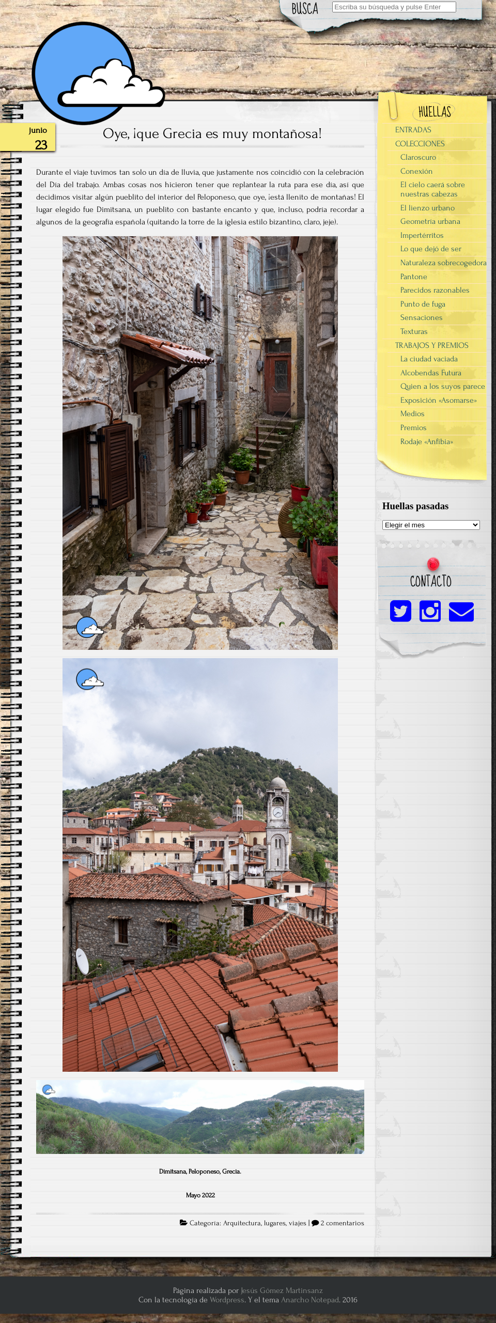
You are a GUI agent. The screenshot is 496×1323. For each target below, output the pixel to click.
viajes (297, 1223)
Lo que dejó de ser (430, 248)
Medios (412, 413)
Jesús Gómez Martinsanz (282, 1290)
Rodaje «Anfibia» (426, 441)
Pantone (413, 276)
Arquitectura (242, 1223)
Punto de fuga (422, 304)
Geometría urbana (430, 221)
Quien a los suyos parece (442, 386)
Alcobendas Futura (430, 372)
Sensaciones (421, 317)
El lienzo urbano (427, 207)
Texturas (414, 331)
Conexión (416, 171)
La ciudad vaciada (429, 358)
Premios (413, 427)
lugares (275, 1223)
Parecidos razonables (435, 290)
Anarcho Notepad (310, 1299)
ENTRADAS (413, 129)
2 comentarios (342, 1223)
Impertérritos (422, 235)
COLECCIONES (420, 143)
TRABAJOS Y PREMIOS (432, 345)
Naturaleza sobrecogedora (443, 262)
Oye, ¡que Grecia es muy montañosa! (212, 133)
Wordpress (227, 1299)
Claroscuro (418, 157)
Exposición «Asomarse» (438, 400)
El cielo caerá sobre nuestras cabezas (432, 189)
